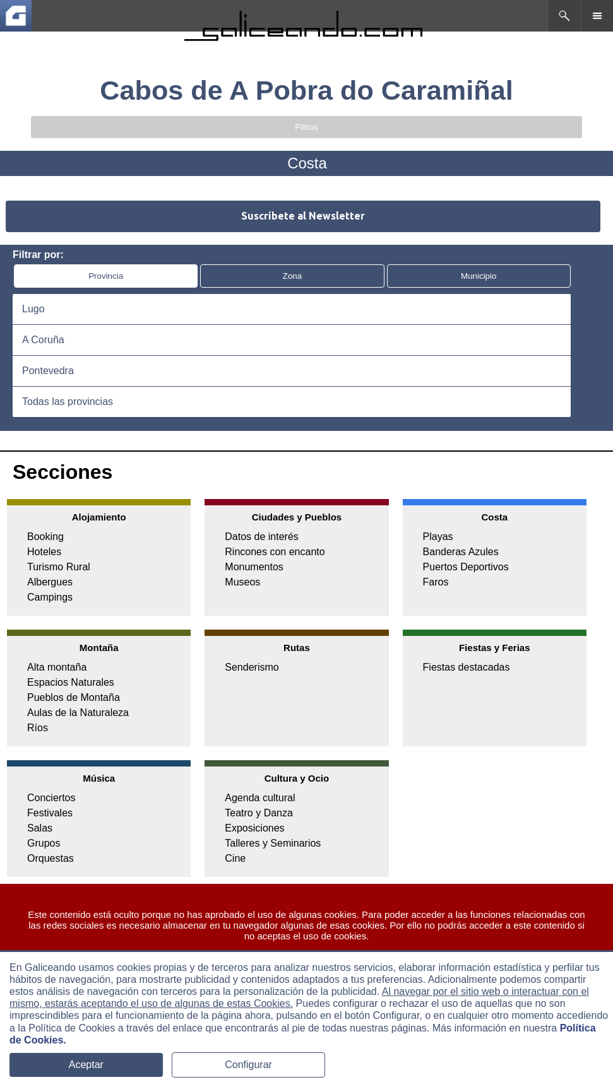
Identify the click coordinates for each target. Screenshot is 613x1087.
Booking (45, 536)
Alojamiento (99, 517)
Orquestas (50, 858)
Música (99, 778)
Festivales (50, 813)
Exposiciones (254, 828)
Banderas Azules (461, 551)
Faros (436, 582)
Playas (438, 536)
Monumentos (254, 566)
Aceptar (86, 1064)
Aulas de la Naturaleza (78, 712)
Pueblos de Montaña (73, 697)
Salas (39, 828)
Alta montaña (56, 667)
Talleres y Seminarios (273, 843)
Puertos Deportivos (466, 566)
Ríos (37, 727)
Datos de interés (262, 536)
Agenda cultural (260, 797)
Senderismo (251, 667)
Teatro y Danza (259, 813)
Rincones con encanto (274, 551)
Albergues (50, 582)
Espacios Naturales (70, 682)
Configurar (248, 1064)
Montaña (99, 647)
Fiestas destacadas (466, 667)
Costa (494, 517)
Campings (50, 597)
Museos (242, 582)
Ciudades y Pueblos (297, 517)
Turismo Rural (58, 566)
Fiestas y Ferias (494, 647)
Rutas (296, 647)
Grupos (43, 843)
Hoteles (44, 551)
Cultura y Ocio (297, 778)
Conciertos (51, 797)
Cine (235, 858)
